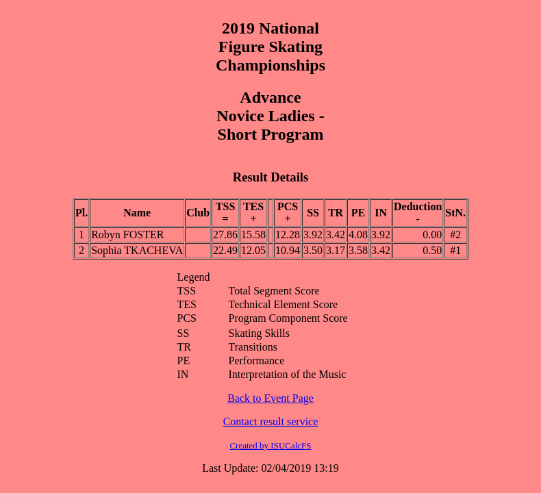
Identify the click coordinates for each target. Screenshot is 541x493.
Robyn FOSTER (127, 234)
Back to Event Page (270, 398)
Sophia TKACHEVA (137, 250)
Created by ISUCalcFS (270, 445)
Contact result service (270, 421)
